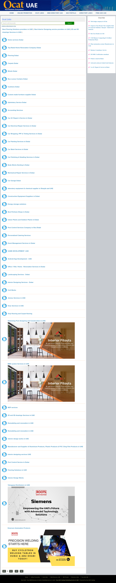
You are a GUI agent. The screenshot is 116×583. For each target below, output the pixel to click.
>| (21, 571)
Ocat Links (39, 13)
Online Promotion (24, 13)
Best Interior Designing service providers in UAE (52, 29)
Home (12, 13)
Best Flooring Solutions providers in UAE (17, 29)
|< (4, 571)
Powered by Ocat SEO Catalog (87, 580)
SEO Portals (71, 13)
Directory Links (85, 13)
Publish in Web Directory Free (9, 26)
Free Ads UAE (101, 13)
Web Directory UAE (55, 13)
